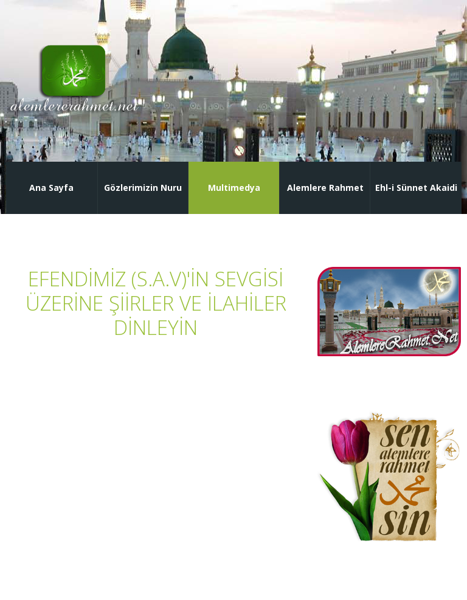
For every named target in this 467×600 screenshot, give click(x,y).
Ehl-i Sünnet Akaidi (416, 187)
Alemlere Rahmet (325, 187)
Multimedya (234, 187)
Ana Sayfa (51, 187)
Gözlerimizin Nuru (143, 187)
